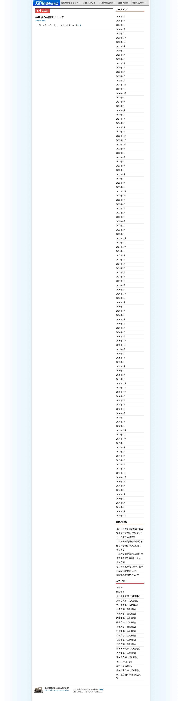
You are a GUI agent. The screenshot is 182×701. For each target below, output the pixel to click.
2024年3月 (121, 123)
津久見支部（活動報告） (127, 657)
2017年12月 (121, 430)
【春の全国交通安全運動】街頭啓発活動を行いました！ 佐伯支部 (129, 545)
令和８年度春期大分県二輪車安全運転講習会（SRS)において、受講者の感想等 (130, 533)
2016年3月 (121, 511)
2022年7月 (121, 208)
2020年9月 (121, 302)
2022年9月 (121, 200)
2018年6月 (121, 409)
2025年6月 (121, 59)
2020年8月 (121, 307)
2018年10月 (121, 392)
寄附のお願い (138, 3)
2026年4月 (121, 16)
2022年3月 (121, 225)
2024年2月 (121, 127)
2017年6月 (121, 456)
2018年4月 (121, 417)
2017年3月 (121, 469)
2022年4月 (121, 221)
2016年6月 (121, 499)
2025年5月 (121, 63)
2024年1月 (121, 132)
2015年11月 (121, 516)
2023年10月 (121, 144)
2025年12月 (121, 33)
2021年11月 (121, 243)
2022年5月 (121, 217)
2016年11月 (121, 477)
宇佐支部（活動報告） (126, 627)
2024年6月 (121, 110)
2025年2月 (121, 76)
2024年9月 (121, 97)
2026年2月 (121, 25)
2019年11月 (121, 341)
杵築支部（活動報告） (126, 618)
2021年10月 (121, 247)
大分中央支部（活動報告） (128, 596)
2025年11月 (121, 38)
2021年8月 (121, 255)
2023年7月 (121, 157)
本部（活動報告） (124, 666)
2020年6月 (121, 315)
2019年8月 (121, 353)
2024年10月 (121, 93)
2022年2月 (121, 230)
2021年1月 (121, 285)
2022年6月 (121, 213)
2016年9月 (121, 486)
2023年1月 (121, 183)
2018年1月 (121, 426)
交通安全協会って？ (69, 3)
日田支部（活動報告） (126, 640)
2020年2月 (121, 332)
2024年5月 (121, 115)
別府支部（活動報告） (126, 609)
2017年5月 (121, 460)
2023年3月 (121, 174)
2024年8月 (121, 102)
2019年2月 (121, 379)
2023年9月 (121, 149)
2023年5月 (121, 166)
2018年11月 (121, 388)
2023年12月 (121, 136)
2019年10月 (121, 345)
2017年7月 (121, 452)
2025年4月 (121, 68)
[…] (79, 25)
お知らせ (120, 587)
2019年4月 (121, 371)
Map (101, 689)
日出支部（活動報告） (126, 614)
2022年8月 (121, 204)
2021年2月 (121, 281)
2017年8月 (121, 447)
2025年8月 (121, 51)
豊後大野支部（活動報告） (128, 648)
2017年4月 (121, 464)
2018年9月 (121, 396)
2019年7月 (121, 358)
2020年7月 (121, 311)
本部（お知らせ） (124, 662)
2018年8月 (121, 400)
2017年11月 (121, 435)
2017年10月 (121, 439)
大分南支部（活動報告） (127, 601)
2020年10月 (121, 298)
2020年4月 (121, 324)
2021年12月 (121, 238)
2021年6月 (121, 264)
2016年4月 (121, 507)
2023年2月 (121, 179)
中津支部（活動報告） (126, 631)
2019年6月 (121, 362)
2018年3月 (121, 422)
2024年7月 (121, 106)
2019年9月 (121, 349)
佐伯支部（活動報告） (126, 653)
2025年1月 (121, 80)
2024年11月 (121, 89)
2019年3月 (121, 375)
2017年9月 (121, 443)
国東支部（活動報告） (126, 622)
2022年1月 (121, 234)
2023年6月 (121, 161)
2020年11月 (121, 294)
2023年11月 (121, 140)
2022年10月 (121, 196)
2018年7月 (121, 405)
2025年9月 (121, 46)
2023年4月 (121, 170)
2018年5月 (121, 413)
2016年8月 (121, 490)
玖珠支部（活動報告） (126, 635)
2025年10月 (121, 42)
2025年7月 (121, 55)
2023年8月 (121, 153)
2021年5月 (121, 268)
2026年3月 (121, 21)
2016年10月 (121, 481)
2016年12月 (121, 473)
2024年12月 (121, 85)
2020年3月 (121, 328)
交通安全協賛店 (106, 3)
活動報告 (120, 592)
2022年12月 (121, 187)
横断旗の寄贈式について (49, 17)
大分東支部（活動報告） (127, 605)
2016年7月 (121, 494)
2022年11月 (121, 191)
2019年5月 (121, 366)
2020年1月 (121, 336)
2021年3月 (121, 277)
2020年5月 (121, 319)
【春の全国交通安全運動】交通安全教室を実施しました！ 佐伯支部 (130, 558)
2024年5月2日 (40, 20)
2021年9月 (121, 251)
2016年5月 (121, 503)
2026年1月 (121, 29)
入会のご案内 (89, 3)
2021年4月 (121, 272)
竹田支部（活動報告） (126, 644)
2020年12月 (121, 289)
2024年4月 (121, 119)
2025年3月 (121, 72)
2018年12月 (121, 383)
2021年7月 (121, 260)
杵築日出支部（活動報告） (128, 670)
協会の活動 (123, 3)
